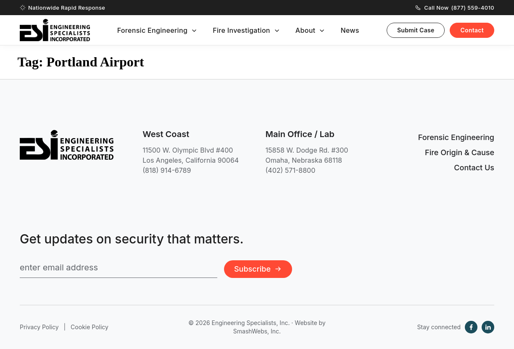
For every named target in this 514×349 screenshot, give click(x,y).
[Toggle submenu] (194, 31)
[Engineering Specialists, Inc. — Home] (55, 30)
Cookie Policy (89, 326)
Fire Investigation (241, 30)
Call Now (455, 8)
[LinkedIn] (488, 327)
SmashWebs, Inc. (257, 331)
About (305, 30)
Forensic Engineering (152, 30)
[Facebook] (471, 327)
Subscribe (258, 268)
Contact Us (474, 167)
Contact (472, 30)
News (349, 30)
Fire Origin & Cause (459, 152)
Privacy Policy (39, 326)
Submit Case (416, 30)
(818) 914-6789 (166, 170)
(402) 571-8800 (291, 170)
